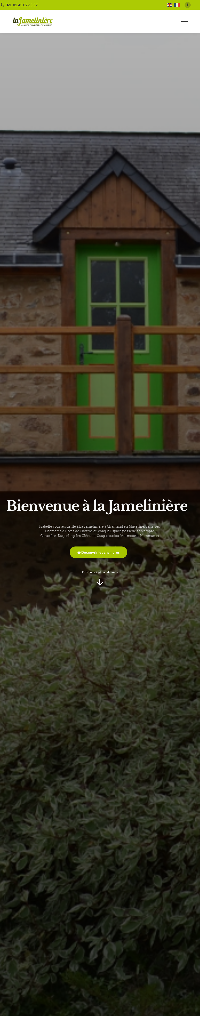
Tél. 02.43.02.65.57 (19, 4)
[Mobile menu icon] (184, 21)
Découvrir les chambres (98, 552)
